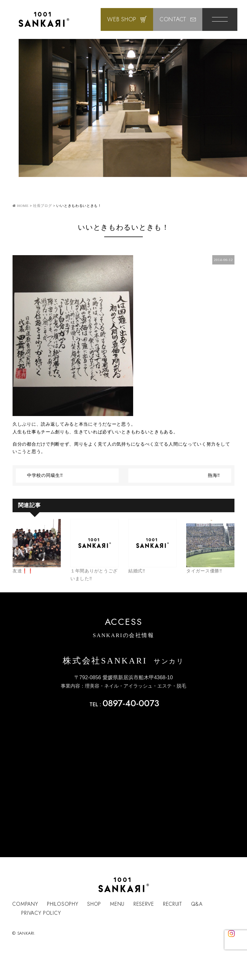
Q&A (197, 904)
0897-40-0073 (131, 703)
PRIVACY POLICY (41, 913)
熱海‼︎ (214, 475)
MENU (117, 904)
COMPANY (25, 904)
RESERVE (143, 904)
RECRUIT (172, 904)
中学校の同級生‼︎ (45, 475)
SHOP (94, 904)
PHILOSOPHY (62, 904)
